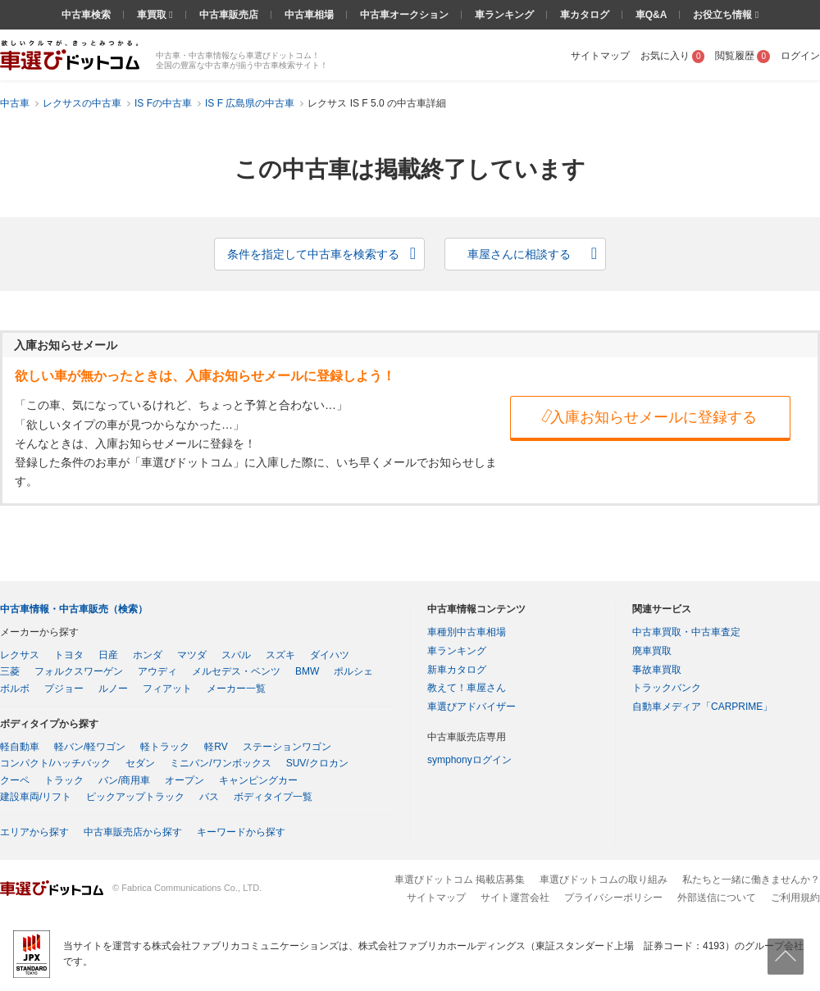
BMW (307, 671)
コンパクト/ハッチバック (55, 763)
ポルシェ (353, 671)
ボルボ (15, 688)
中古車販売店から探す (133, 832)
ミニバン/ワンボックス (220, 763)
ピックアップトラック (135, 796)
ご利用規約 (795, 897)
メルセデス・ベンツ (236, 671)
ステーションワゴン (287, 746)
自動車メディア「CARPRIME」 (702, 706)
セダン (140, 763)
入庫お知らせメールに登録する (648, 416)
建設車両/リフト (35, 796)
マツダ (192, 655)
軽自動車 (19, 746)
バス (209, 796)
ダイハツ (329, 655)
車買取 (153, 14)
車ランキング (504, 14)
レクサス (19, 655)
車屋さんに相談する (519, 254)
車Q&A (651, 14)
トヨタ (69, 655)
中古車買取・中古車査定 (686, 632)
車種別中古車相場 (466, 632)
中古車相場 (309, 14)
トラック (64, 780)
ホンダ (147, 655)
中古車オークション (404, 14)
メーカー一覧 (236, 688)
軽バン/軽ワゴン (89, 746)
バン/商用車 (124, 780)
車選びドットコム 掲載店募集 (459, 879)
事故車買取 (656, 669)
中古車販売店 (228, 14)
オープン (184, 780)
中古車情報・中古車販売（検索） (74, 609)
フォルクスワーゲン (78, 671)
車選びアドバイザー (471, 706)
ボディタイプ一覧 (273, 796)
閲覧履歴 (742, 55)
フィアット (167, 688)
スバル (236, 655)
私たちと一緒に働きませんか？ (751, 879)
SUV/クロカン (317, 763)
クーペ (15, 780)
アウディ (157, 671)
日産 (108, 655)
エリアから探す (34, 832)
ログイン (800, 55)
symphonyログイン (469, 760)
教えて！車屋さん (466, 687)
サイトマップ (600, 55)
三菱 (10, 671)
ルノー (113, 688)
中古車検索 (86, 14)
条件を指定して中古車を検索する (313, 254)
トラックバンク (666, 687)
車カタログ (584, 14)
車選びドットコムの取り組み (603, 879)
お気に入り (672, 55)
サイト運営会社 (515, 897)
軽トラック (164, 746)
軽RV (215, 746)
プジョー (64, 688)
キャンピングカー (258, 780)
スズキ (280, 655)
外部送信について (716, 897)
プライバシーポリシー (613, 897)
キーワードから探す (241, 832)
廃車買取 (652, 651)
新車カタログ (456, 669)
